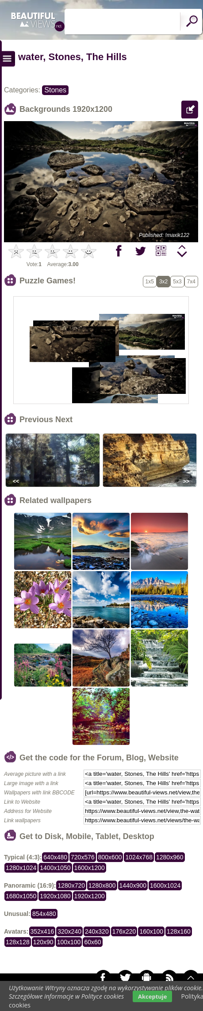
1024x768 (139, 857)
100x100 (69, 942)
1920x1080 (55, 896)
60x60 (92, 942)
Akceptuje (152, 996)
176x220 (124, 931)
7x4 (191, 282)
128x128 (18, 942)
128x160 (179, 931)
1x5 (150, 282)
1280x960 (170, 857)
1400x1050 (55, 867)
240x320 (97, 931)
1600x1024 (165, 885)
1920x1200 (89, 896)
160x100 (151, 931)
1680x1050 (21, 896)
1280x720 (71, 885)
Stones (55, 90)
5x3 (177, 282)
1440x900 (133, 885)
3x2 (163, 282)
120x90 (43, 942)
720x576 (83, 857)
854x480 (44, 913)
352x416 (42, 931)
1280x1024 (21, 867)
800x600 (110, 857)
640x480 (55, 857)
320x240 (69, 931)
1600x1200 (89, 867)
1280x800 (102, 885)
